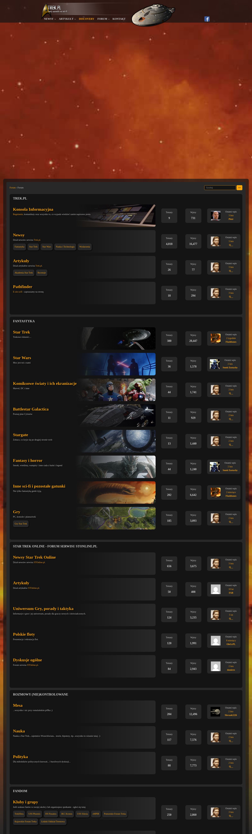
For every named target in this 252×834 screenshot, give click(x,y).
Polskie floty (24, 634)
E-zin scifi (17, 292)
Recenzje (42, 273)
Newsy (49, 18)
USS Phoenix (34, 814)
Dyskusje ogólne (27, 660)
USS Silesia (82, 814)
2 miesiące (231, 492)
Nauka (19, 731)
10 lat (231, 589)
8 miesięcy (231, 640)
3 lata (231, 215)
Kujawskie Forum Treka (25, 821)
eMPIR (96, 814)
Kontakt (119, 18)
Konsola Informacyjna (33, 209)
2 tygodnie (231, 338)
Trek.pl (20, 198)
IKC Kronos (66, 814)
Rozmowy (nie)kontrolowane (40, 694)
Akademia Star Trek (24, 273)
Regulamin (18, 214)
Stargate (20, 434)
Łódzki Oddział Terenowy (53, 821)
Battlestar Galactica (31, 409)
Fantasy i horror (27, 460)
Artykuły (66, 18)
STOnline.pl (39, 562)
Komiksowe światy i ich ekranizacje (45, 383)
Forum (102, 18)
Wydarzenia (84, 247)
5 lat (231, 615)
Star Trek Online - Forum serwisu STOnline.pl (55, 546)
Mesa (17, 705)
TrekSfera (19, 814)
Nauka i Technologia (65, 247)
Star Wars (46, 247)
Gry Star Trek (21, 524)
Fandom (20, 791)
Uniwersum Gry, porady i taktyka (43, 608)
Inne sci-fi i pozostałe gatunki (39, 486)
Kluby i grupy (25, 802)
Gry (16, 512)
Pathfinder (22, 286)
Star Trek (33, 247)
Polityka (20, 756)
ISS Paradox (51, 814)
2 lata (230, 364)
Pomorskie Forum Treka (115, 814)
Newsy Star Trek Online (34, 557)
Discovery (86, 18)
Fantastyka (19, 247)
